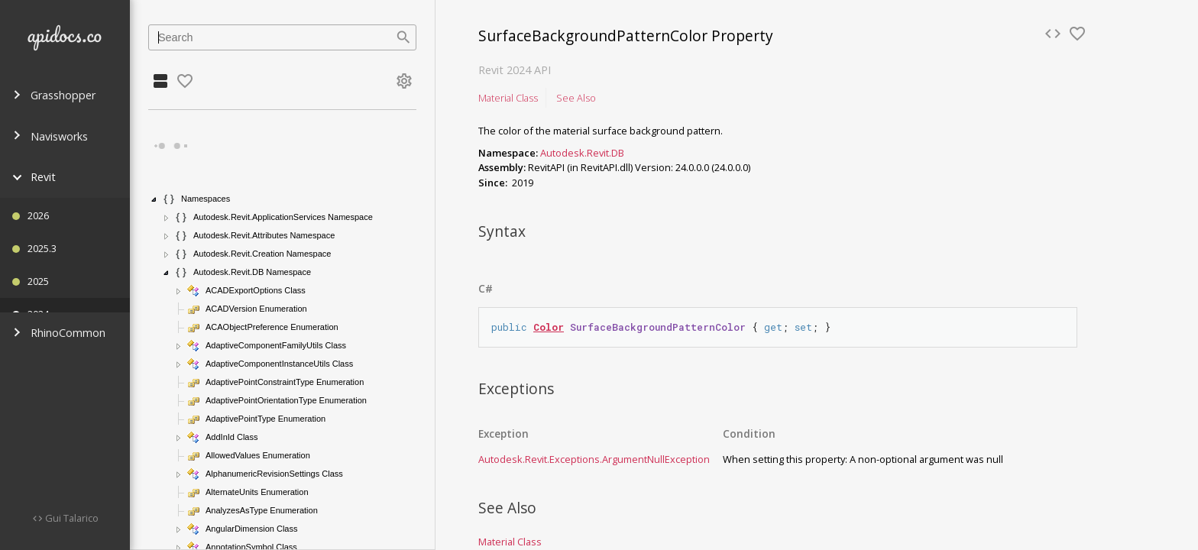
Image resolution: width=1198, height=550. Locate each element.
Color (548, 327)
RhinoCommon (58, 332)
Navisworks (50, 136)
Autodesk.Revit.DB (582, 153)
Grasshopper (54, 95)
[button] (154, 199)
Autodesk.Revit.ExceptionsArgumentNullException (594, 459)
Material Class (508, 98)
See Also (576, 98)
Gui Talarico (71, 518)
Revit (34, 177)
